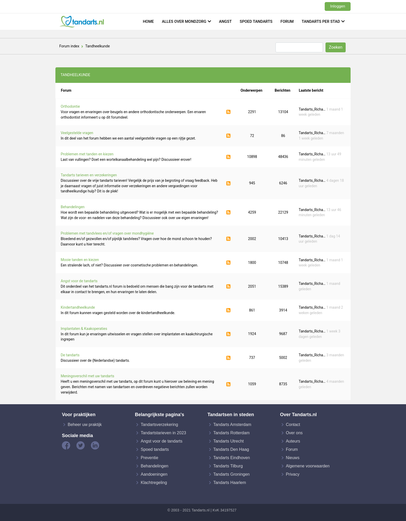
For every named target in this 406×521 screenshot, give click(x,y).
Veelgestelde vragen (77, 133)
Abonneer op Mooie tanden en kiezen (228, 262)
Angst (225, 21)
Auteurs (293, 441)
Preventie (149, 457)
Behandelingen (73, 207)
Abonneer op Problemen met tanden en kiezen (228, 157)
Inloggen (337, 6)
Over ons (294, 433)
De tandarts (70, 355)
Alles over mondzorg (184, 21)
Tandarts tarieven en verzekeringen (89, 175)
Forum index (69, 46)
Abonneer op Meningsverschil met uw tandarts (228, 384)
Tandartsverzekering (159, 424)
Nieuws (292, 457)
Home (148, 21)
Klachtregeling (154, 482)
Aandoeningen (154, 474)
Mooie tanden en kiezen (80, 260)
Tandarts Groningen (231, 474)
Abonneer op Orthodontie (228, 112)
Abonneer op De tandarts (228, 358)
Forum (287, 21)
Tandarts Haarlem (229, 482)
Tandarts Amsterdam (232, 424)
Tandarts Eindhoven (231, 457)
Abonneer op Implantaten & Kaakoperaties (228, 334)
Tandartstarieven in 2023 (163, 433)
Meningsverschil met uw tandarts (87, 376)
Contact (293, 424)
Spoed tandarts (256, 21)
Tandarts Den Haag (231, 449)
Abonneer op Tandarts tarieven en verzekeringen (228, 183)
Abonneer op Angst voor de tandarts (228, 286)
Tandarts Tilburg (228, 466)
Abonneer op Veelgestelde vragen (228, 136)
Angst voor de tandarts (79, 281)
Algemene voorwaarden (308, 466)
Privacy (292, 474)
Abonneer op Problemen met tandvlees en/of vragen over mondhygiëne (228, 239)
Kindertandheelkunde (78, 307)
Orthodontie (70, 106)
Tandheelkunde (97, 46)
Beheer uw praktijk (85, 424)
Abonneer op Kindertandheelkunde (228, 310)
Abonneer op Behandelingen (228, 212)
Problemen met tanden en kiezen (87, 154)
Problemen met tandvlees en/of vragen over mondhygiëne (107, 233)
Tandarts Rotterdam (231, 433)
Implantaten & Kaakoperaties (84, 329)
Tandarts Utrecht (228, 441)
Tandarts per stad (321, 21)
